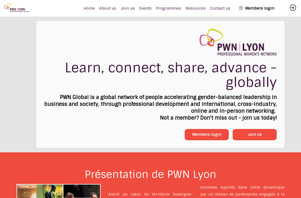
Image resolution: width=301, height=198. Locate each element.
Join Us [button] (255, 134)
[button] (256, 8)
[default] (89, 8)
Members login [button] (206, 134)
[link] (107, 8)
